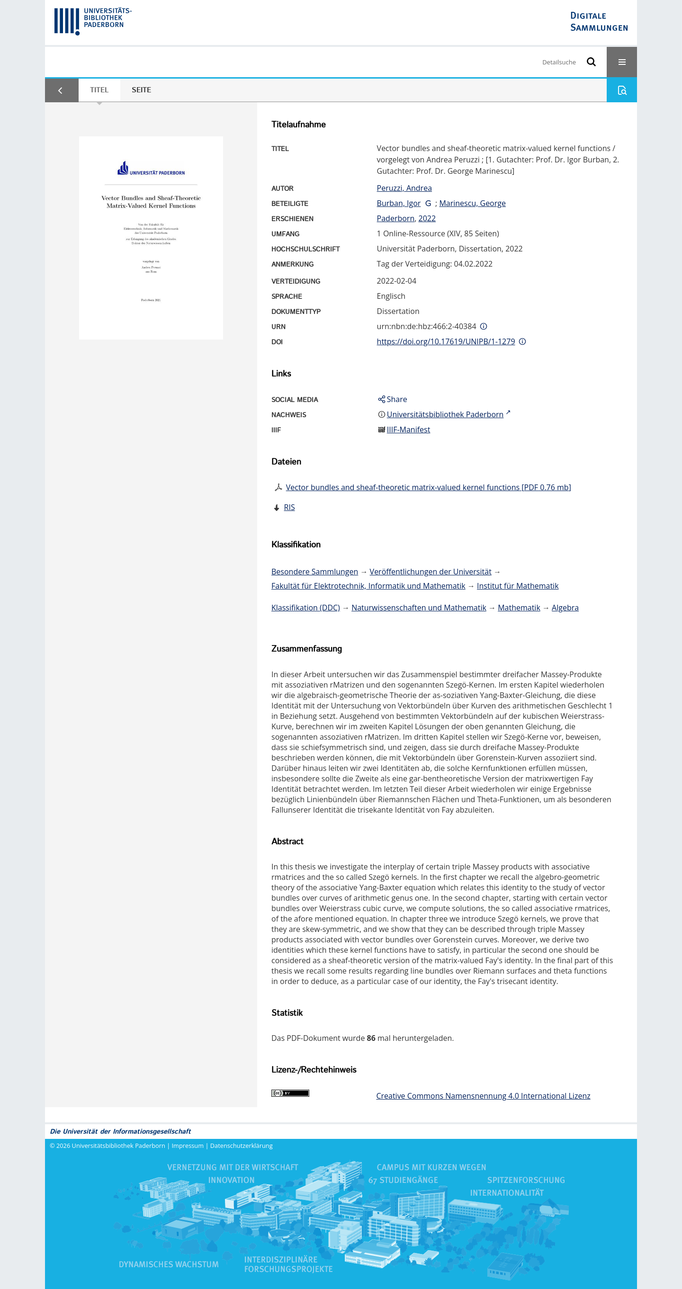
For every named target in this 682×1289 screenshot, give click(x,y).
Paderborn (396, 218)
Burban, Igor (399, 203)
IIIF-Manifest (409, 429)
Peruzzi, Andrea (404, 188)
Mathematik (519, 607)
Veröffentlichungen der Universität (431, 571)
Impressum (188, 1145)
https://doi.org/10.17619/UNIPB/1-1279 (446, 341)
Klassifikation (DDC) (305, 607)
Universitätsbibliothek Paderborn (118, 1145)
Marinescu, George (472, 203)
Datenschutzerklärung (241, 1145)
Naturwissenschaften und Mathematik (418, 607)
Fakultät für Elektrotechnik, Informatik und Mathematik (368, 586)
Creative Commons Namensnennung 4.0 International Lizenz (483, 1096)
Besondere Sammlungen (314, 571)
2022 (427, 218)
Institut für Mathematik (518, 586)
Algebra (565, 607)
